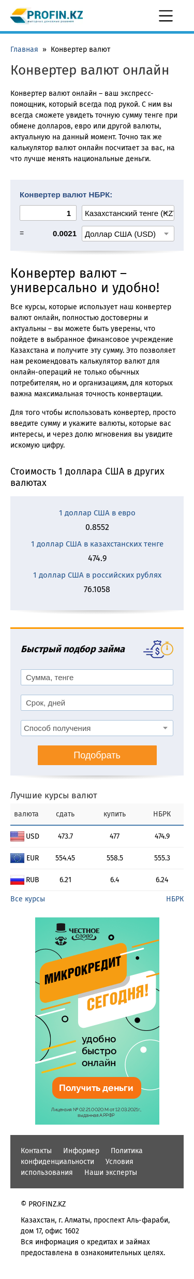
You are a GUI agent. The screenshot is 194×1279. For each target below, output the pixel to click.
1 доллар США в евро (97, 513)
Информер (81, 1150)
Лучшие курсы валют (53, 795)
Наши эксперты (110, 1172)
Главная (24, 49)
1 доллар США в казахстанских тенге (97, 544)
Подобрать (97, 755)
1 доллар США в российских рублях (97, 575)
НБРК (175, 899)
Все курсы (27, 899)
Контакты (36, 1150)
